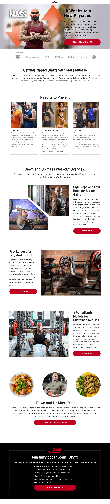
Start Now (87, 231)
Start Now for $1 (55, 488)
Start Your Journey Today (55, 422)
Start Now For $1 (82, 42)
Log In (107, 1)
